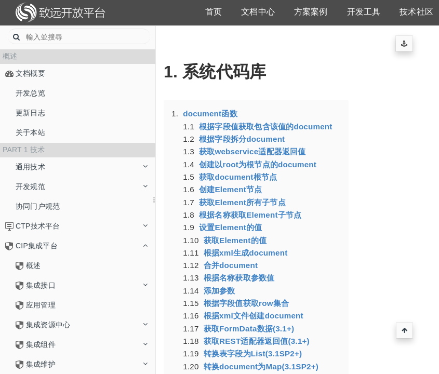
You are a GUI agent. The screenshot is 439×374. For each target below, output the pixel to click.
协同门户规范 (38, 206)
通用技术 (82, 167)
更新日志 (30, 113)
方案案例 (311, 11)
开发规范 (82, 186)
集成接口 (87, 285)
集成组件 (87, 344)
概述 (33, 265)
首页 (213, 11)
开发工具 (364, 11)
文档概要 (30, 73)
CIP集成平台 (82, 246)
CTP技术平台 (82, 226)
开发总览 (30, 93)
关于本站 (30, 132)
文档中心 (258, 11)
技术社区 (416, 11)
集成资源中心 (87, 324)
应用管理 (41, 305)
